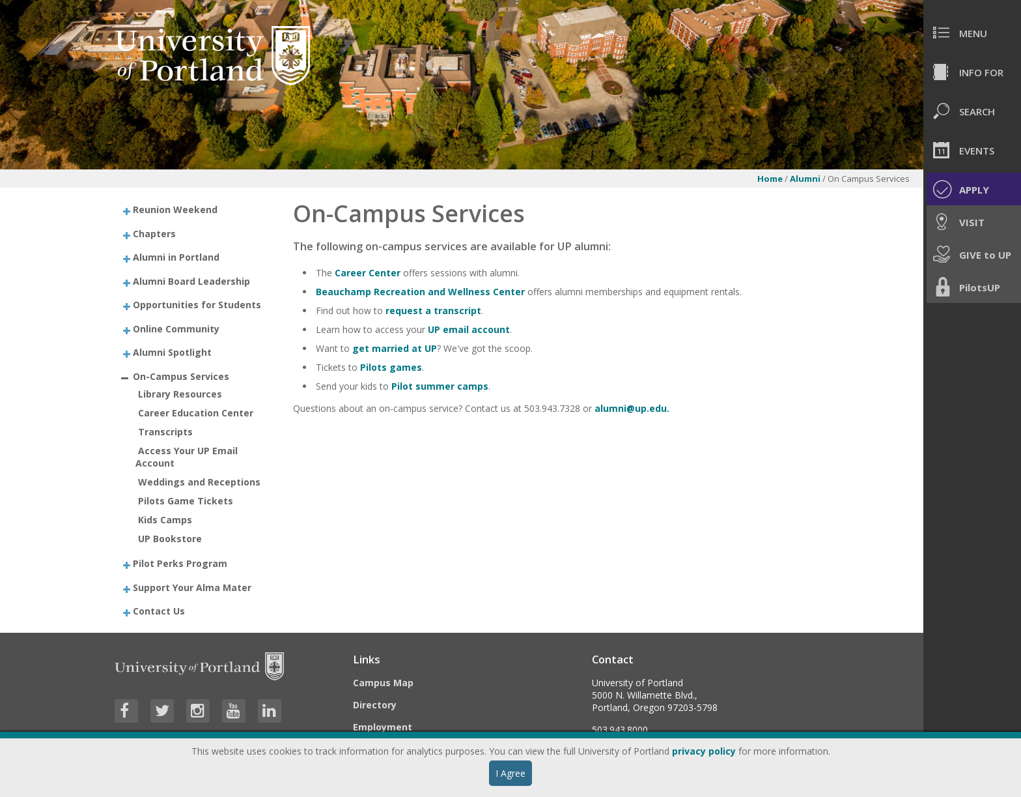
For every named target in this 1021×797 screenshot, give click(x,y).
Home (770, 178)
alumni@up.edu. (631, 408)
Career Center (367, 273)
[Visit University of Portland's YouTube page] (233, 711)
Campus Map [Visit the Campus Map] (383, 682)
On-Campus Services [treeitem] (181, 376)
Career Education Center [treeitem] (195, 413)
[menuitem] (972, 32)
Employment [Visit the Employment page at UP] (382, 727)
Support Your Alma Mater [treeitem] (192, 587)
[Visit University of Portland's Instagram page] (198, 711)
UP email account (469, 329)
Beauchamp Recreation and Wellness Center (420, 291)
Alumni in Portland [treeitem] (176, 257)
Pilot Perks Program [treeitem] (180, 563)
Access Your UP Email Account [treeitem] (186, 456)
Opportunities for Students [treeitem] (197, 304)
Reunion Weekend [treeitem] (175, 209)
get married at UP (394, 348)
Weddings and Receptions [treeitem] (199, 482)
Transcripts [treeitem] (165, 432)
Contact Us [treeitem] (159, 611)
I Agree (510, 773)
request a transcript (433, 310)
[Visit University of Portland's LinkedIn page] (269, 711)
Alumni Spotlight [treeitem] (172, 352)
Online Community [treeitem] (176, 328)
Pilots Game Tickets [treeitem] (185, 501)
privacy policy (704, 751)
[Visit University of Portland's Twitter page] (162, 711)
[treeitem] (193, 209)
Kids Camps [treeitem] (165, 520)
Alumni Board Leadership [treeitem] (191, 280)
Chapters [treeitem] (154, 233)
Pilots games (391, 367)
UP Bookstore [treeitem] (170, 538)
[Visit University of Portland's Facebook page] (126, 711)
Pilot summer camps (439, 386)
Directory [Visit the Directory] (375, 705)
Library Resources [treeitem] (180, 394)
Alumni (805, 178)
